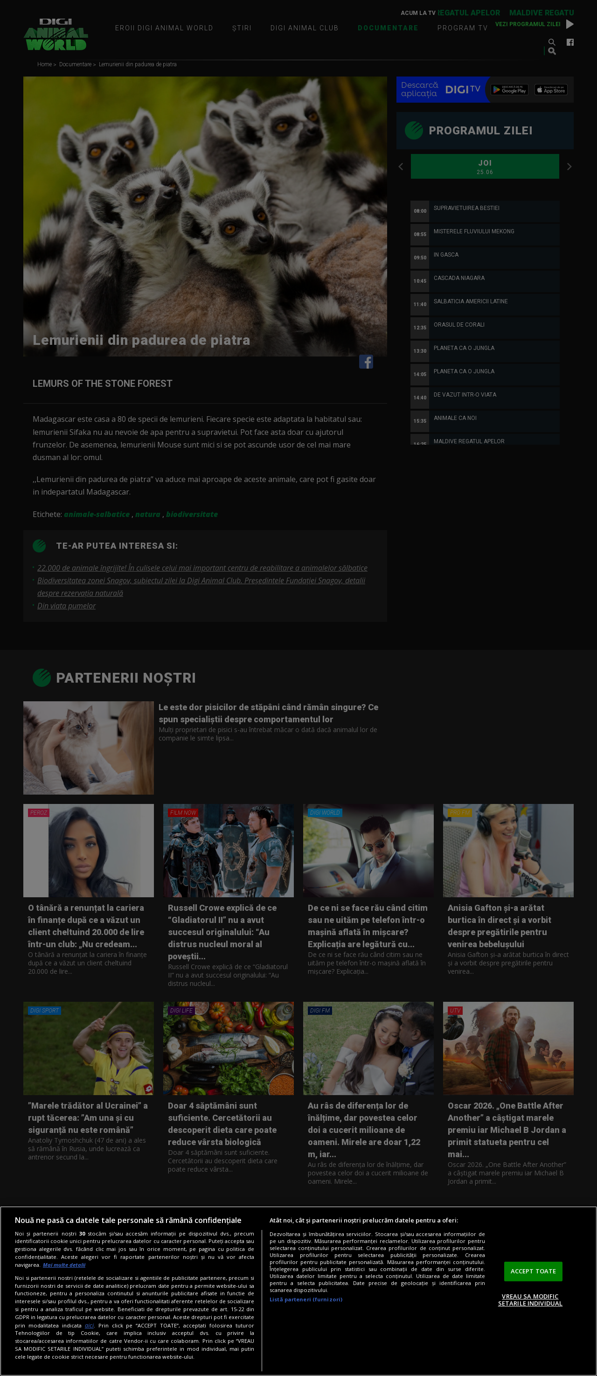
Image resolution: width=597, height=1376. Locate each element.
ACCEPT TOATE (533, 1271)
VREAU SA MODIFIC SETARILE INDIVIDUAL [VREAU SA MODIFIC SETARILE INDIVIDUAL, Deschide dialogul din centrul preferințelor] (530, 1300)
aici (89, 1325)
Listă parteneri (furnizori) (306, 1299)
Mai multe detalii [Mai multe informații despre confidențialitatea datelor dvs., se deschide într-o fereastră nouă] (64, 1264)
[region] (298, 1291)
